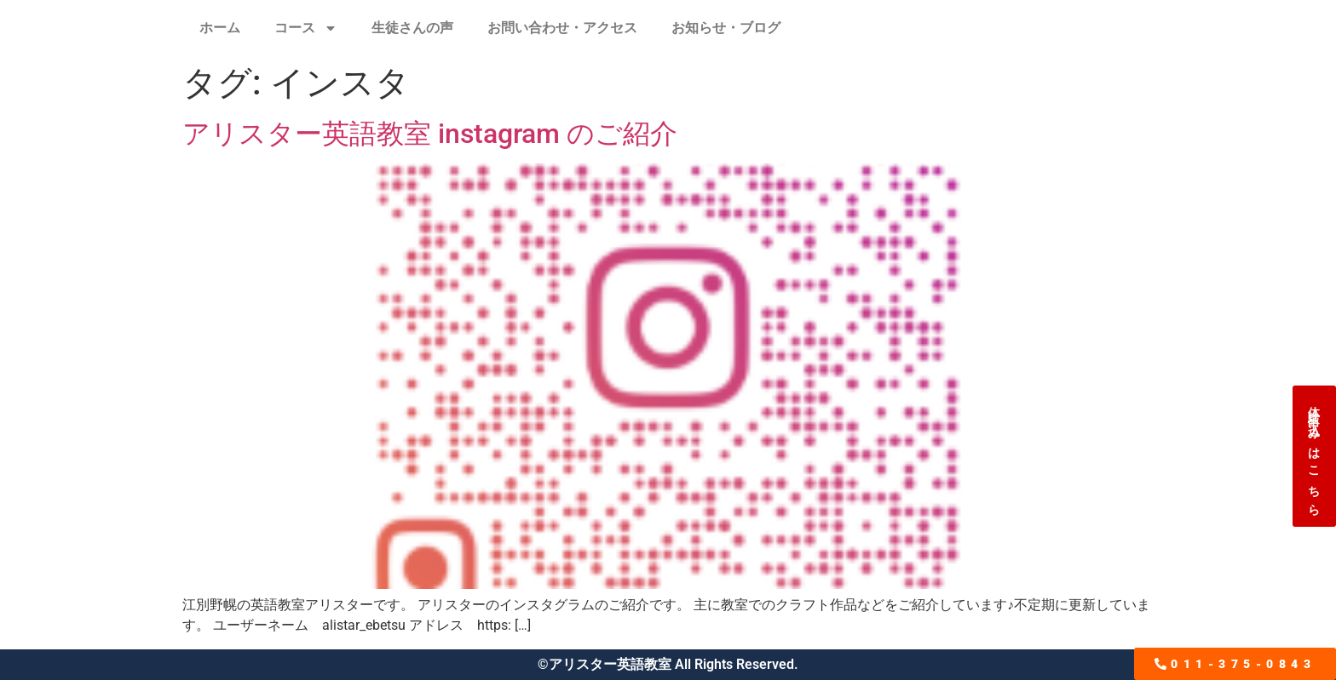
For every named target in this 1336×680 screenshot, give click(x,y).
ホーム (219, 28)
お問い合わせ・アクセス (562, 28)
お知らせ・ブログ (725, 28)
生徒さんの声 (412, 28)
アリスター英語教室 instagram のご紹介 (429, 133)
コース (305, 28)
